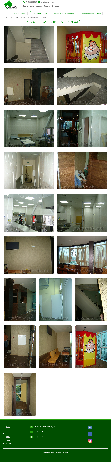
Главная (5, 17)
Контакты (55, 6)
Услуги (25, 6)
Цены (32, 6)
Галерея (39, 6)
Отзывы (47, 6)
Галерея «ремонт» (21, 17)
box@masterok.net (47, 2)
